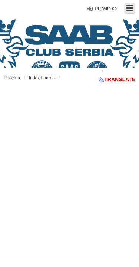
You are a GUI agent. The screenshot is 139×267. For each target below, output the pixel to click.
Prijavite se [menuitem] (106, 8)
